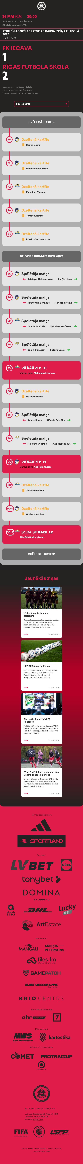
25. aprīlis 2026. (41, 634)
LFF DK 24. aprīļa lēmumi (37, 666)
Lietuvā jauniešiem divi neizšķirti (36, 614)
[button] (41, 104)
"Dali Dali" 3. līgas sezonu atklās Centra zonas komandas (41, 773)
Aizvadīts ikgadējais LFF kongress (37, 720)
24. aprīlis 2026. (42, 687)
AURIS (48, 1152)
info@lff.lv (38, 1119)
